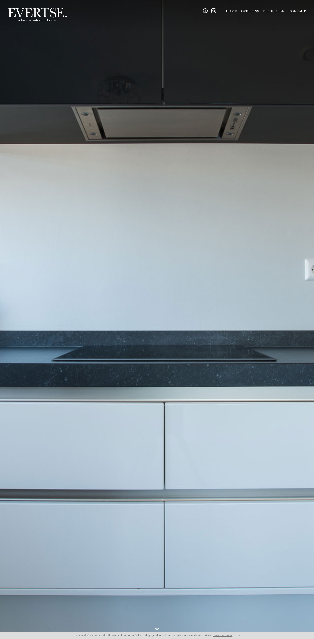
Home (231, 11)
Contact (297, 11)
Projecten (274, 11)
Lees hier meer (222, 635)
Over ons (250, 11)
